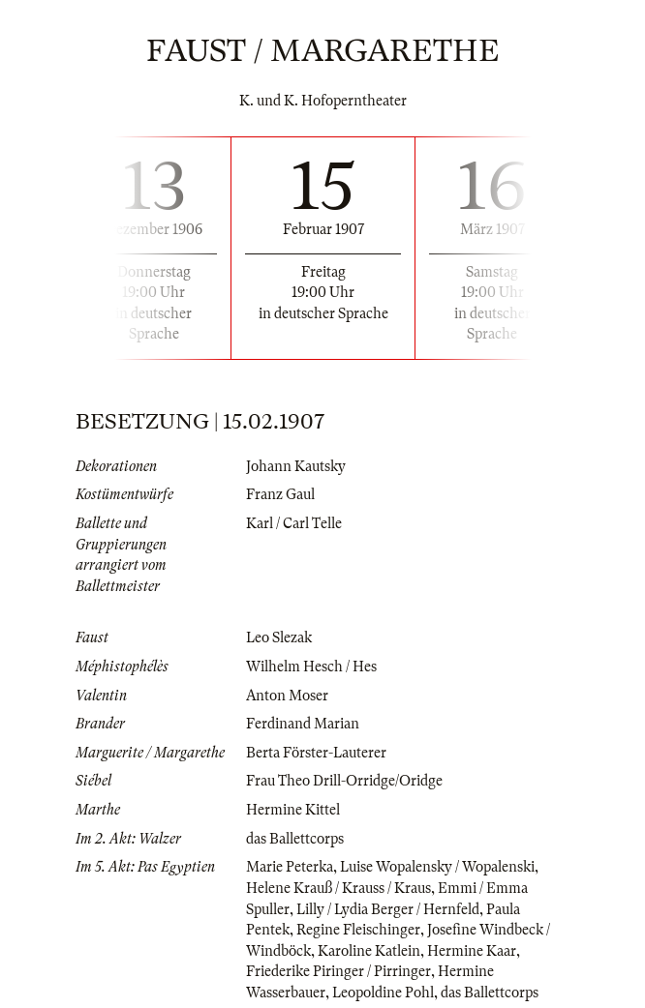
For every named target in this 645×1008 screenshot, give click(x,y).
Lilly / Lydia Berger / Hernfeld (387, 909)
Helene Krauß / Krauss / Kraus (338, 888)
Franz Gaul (280, 494)
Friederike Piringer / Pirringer (338, 971)
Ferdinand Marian (302, 723)
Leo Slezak (279, 637)
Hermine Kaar (471, 951)
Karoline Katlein (369, 951)
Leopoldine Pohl (383, 992)
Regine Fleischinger (358, 929)
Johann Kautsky (296, 466)
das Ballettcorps (295, 838)
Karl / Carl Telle (294, 523)
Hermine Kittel (293, 809)
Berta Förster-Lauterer (316, 752)
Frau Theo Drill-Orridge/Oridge (344, 780)
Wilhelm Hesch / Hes (311, 666)
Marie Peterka (289, 867)
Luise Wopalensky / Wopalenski (437, 867)
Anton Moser (287, 695)
